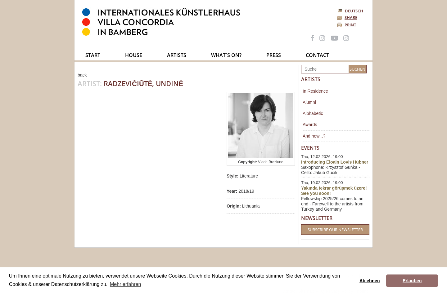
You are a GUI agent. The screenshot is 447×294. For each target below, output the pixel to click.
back (82, 74)
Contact (317, 55)
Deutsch (350, 11)
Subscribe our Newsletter (335, 229)
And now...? (314, 136)
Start (92, 55)
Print (350, 25)
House (133, 55)
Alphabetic (313, 113)
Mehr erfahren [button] (125, 284)
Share (351, 17)
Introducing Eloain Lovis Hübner (334, 162)
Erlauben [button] (412, 280)
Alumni (309, 102)
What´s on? (226, 55)
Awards (310, 124)
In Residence (315, 91)
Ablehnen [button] (369, 280)
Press (273, 55)
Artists (176, 55)
